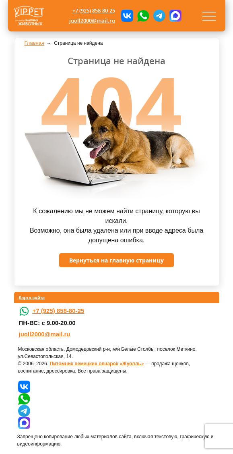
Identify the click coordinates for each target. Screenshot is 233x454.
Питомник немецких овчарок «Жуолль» (96, 364)
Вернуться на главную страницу (116, 260)
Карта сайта (32, 297)
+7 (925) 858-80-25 (93, 10)
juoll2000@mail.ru (92, 20)
